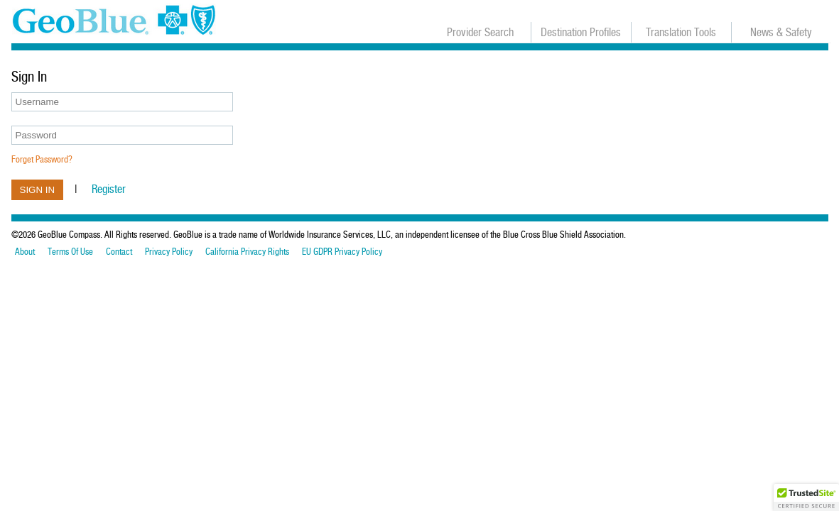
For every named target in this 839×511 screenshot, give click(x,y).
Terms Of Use (70, 252)
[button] (806, 497)
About (25, 252)
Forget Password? (41, 159)
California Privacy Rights (247, 252)
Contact (119, 252)
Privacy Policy (169, 252)
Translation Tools (681, 32)
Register (109, 189)
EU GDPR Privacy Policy (342, 252)
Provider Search (480, 32)
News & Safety (781, 32)
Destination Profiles (581, 32)
